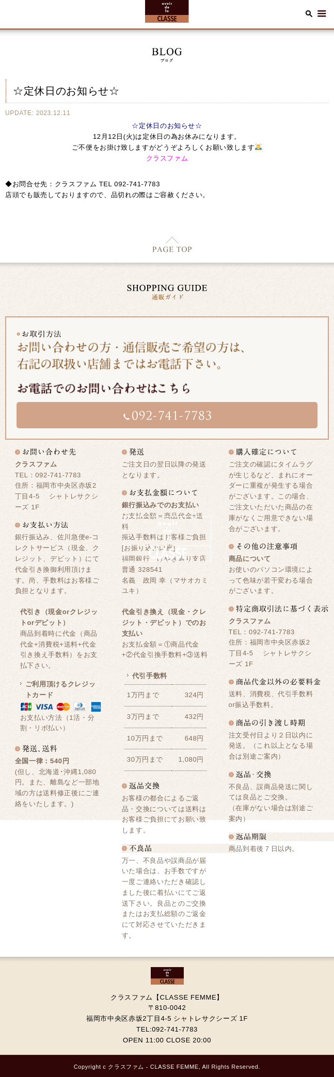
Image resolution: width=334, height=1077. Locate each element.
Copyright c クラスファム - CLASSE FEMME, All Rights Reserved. (167, 1067)
